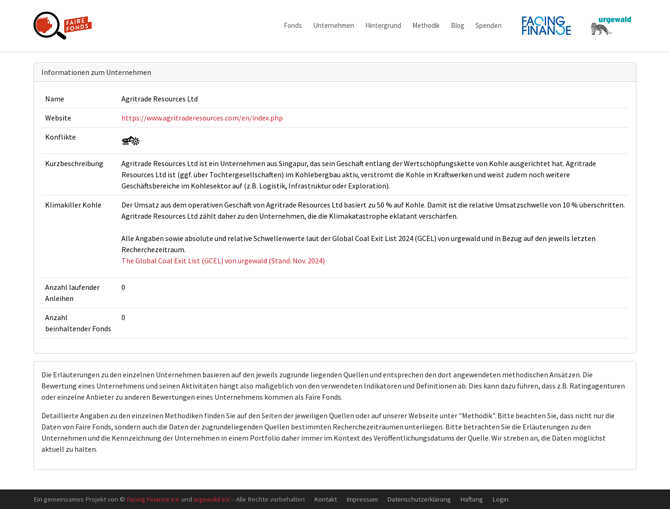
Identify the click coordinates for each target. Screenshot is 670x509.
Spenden (489, 25)
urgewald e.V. (212, 499)
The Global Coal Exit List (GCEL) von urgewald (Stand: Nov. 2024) (223, 260)
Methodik (426, 25)
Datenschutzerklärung (419, 499)
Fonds (293, 25)
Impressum (362, 499)
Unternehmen (333, 25)
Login (500, 499)
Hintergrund (383, 25)
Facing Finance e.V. (153, 499)
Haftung (471, 499)
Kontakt (325, 499)
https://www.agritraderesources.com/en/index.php (202, 117)
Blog (457, 25)
